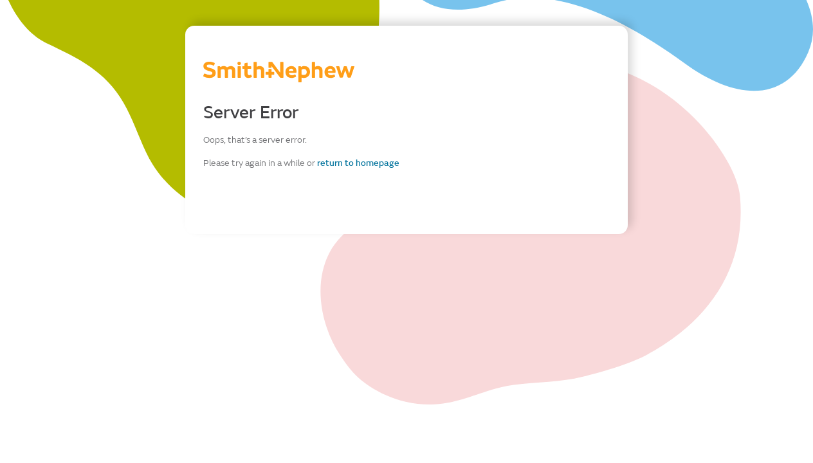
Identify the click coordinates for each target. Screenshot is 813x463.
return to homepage (358, 163)
